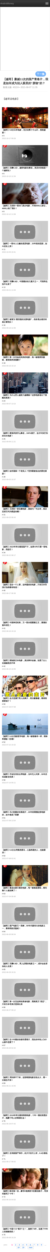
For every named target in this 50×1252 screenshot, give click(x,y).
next (30, 1247)
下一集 (41, 73)
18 (18, 1247)
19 (23, 1247)
